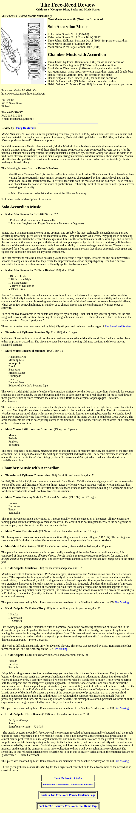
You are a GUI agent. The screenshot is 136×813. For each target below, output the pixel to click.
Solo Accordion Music (21, 206)
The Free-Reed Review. (118, 326)
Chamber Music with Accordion (30, 468)
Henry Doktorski (25, 127)
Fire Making (122, 602)
